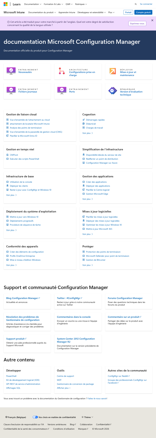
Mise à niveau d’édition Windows (25, 260)
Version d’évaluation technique (131, 93)
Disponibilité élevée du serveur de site (103, 155)
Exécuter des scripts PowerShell (24, 158)
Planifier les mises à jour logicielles (102, 216)
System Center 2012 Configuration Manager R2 (76, 340)
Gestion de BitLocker (95, 260)
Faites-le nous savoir (97, 398)
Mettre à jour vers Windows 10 (24, 216)
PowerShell (11, 376)
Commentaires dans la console (74, 316)
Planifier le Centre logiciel (97, 189)
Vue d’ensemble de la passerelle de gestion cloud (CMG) (36, 131)
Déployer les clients (19, 186)
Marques (82, 428)
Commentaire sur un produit (123, 316)
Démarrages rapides (95, 119)
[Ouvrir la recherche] (136, 4)
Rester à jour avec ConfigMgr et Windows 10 (30, 189)
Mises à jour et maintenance (128, 74)
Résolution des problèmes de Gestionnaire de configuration (22, 318)
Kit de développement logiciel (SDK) (22, 379)
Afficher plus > (64, 387)
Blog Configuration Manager (22, 298)
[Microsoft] (6, 4)
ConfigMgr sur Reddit (118, 376)
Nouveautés (25, 72)
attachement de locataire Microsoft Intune (30, 123)
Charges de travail (94, 127)
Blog (72, 424)
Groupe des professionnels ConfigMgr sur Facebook (127, 381)
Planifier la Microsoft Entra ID (23, 135)
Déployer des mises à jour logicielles (102, 220)
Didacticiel (91, 123)
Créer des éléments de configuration (27, 251)
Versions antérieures (57, 424)
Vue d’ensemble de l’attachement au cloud (30, 119)
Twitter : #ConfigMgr (68, 298)
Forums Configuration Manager (125, 298)
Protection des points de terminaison (103, 251)
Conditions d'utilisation (63, 428)
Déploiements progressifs (21, 220)
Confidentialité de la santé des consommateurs (25, 428)
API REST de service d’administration (23, 383)
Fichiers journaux (27, 91)
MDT (59, 379)
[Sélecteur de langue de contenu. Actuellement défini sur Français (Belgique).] (16, 417)
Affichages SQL (13, 387)
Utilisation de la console (21, 182)
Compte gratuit (143, 12)
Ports (72, 91)
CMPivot (14, 155)
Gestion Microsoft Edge (97, 193)
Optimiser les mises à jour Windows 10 (104, 224)
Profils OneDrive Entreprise (22, 256)
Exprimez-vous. (137, 23)
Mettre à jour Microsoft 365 (99, 229)
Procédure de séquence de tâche (25, 224)
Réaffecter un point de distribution (102, 158)
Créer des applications (96, 182)
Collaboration (86, 424)
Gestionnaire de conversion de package (75, 383)
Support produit (15, 338)
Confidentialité (103, 424)
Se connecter (146, 3)
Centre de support (65, 376)
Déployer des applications (98, 186)
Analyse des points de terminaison (26, 127)
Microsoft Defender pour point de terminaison (107, 256)
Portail (128, 12)
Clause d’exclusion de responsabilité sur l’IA (24, 424)
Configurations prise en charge (82, 74)
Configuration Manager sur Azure (101, 162)
